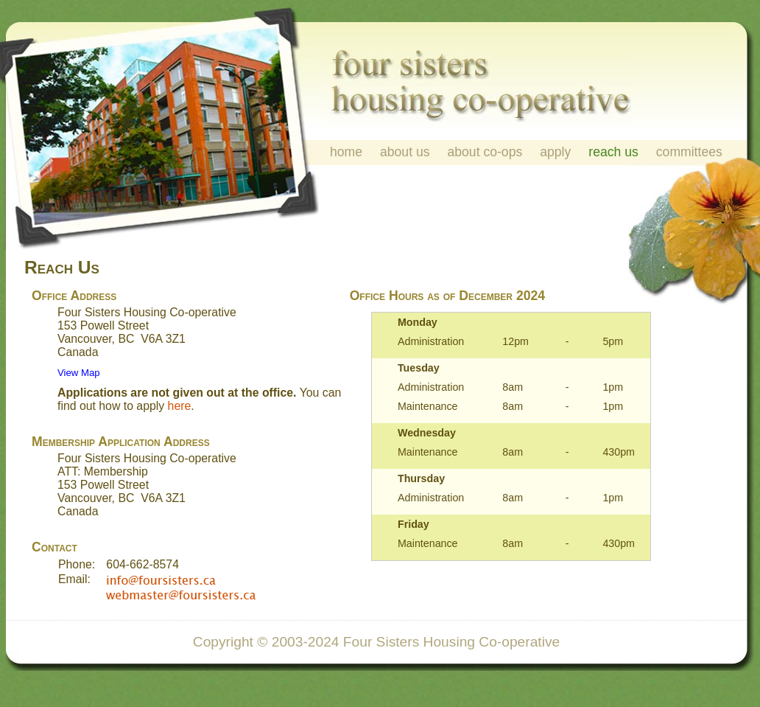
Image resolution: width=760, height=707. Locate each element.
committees (689, 151)
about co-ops (485, 151)
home (346, 151)
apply (555, 151)
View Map (78, 372)
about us (405, 151)
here (179, 406)
